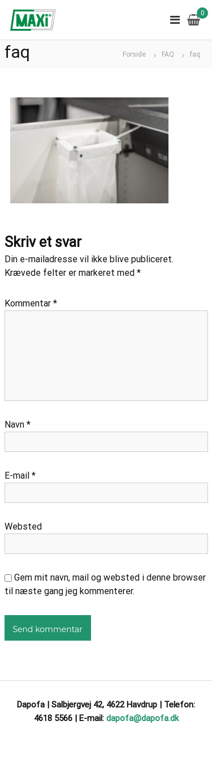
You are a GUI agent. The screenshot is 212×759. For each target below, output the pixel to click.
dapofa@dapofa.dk (142, 718)
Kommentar (31, 303)
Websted (23, 526)
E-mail (20, 475)
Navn (18, 424)
